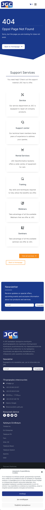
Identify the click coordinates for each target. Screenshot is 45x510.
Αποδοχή (22, 494)
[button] (42, 472)
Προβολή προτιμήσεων (22, 505)
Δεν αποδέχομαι (22, 499)
